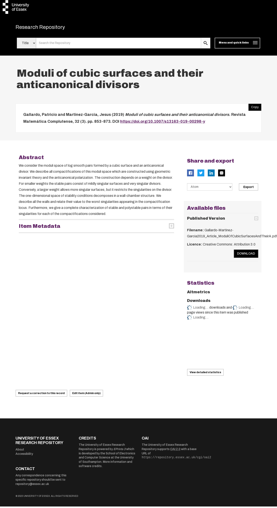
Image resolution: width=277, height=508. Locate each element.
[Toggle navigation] (237, 44)
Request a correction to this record (41, 394)
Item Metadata (39, 227)
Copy (253, 107)
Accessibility (24, 455)
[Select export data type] (209, 188)
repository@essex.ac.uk (32, 485)
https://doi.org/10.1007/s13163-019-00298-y (162, 123)
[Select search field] (26, 44)
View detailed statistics (205, 373)
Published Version (206, 220)
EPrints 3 (119, 450)
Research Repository (46, 28)
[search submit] (205, 44)
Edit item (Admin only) (86, 394)
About (20, 451)
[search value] (118, 44)
